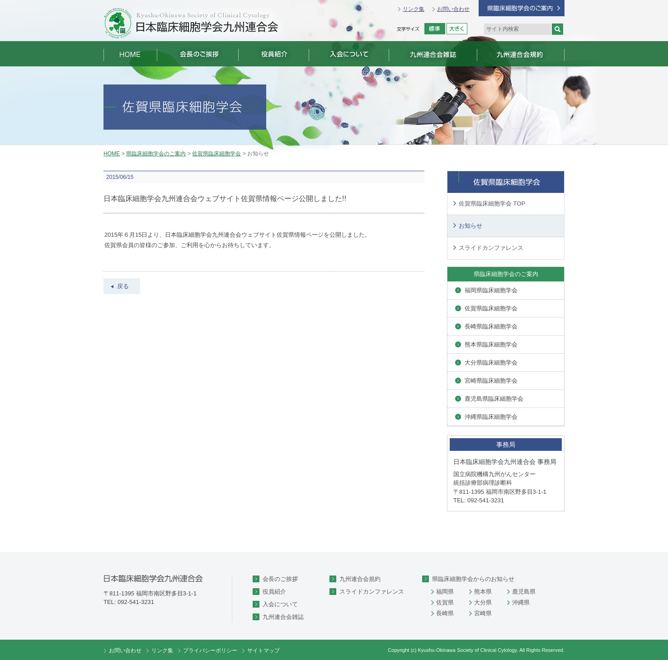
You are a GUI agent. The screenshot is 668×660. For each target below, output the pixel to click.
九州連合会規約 (360, 579)
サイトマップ (263, 650)
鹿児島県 (524, 591)
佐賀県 (445, 602)
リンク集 (413, 9)
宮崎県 (483, 613)
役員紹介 (274, 591)
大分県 (483, 602)
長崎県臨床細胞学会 (491, 326)
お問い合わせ (453, 9)
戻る (123, 286)
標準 (434, 28)
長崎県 (445, 613)
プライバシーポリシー (210, 650)
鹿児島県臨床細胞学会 (494, 398)
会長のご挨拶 (280, 579)
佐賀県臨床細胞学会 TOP (492, 203)
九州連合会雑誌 (283, 616)
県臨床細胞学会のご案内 (156, 153)
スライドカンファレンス (491, 247)
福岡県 (445, 591)
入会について (280, 604)
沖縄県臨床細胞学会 (491, 416)
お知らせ (470, 225)
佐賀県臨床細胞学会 (216, 153)
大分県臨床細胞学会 (491, 362)
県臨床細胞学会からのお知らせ (473, 579)
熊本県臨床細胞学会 (491, 344)
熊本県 (483, 591)
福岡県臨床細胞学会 (491, 290)
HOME (111, 153)
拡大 (457, 28)
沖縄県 (521, 602)
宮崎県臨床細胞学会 (491, 380)
